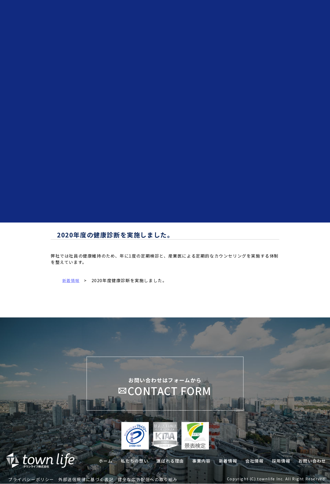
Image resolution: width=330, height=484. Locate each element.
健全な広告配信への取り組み (148, 479)
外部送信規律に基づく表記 (85, 479)
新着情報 (71, 280)
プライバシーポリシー (31, 479)
